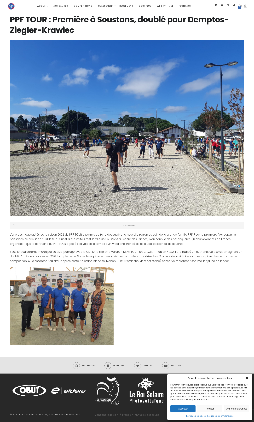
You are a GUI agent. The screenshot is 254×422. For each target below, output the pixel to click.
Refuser (210, 408)
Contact (185, 5)
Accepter (183, 408)
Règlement (126, 5)
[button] (247, 378)
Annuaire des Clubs (147, 414)
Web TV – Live (165, 5)
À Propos (125, 414)
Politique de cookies (196, 416)
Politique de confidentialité (220, 416)
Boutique (145, 5)
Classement (106, 5)
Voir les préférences (236, 408)
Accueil (42, 5)
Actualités (60, 5)
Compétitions (83, 5)
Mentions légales (105, 414)
